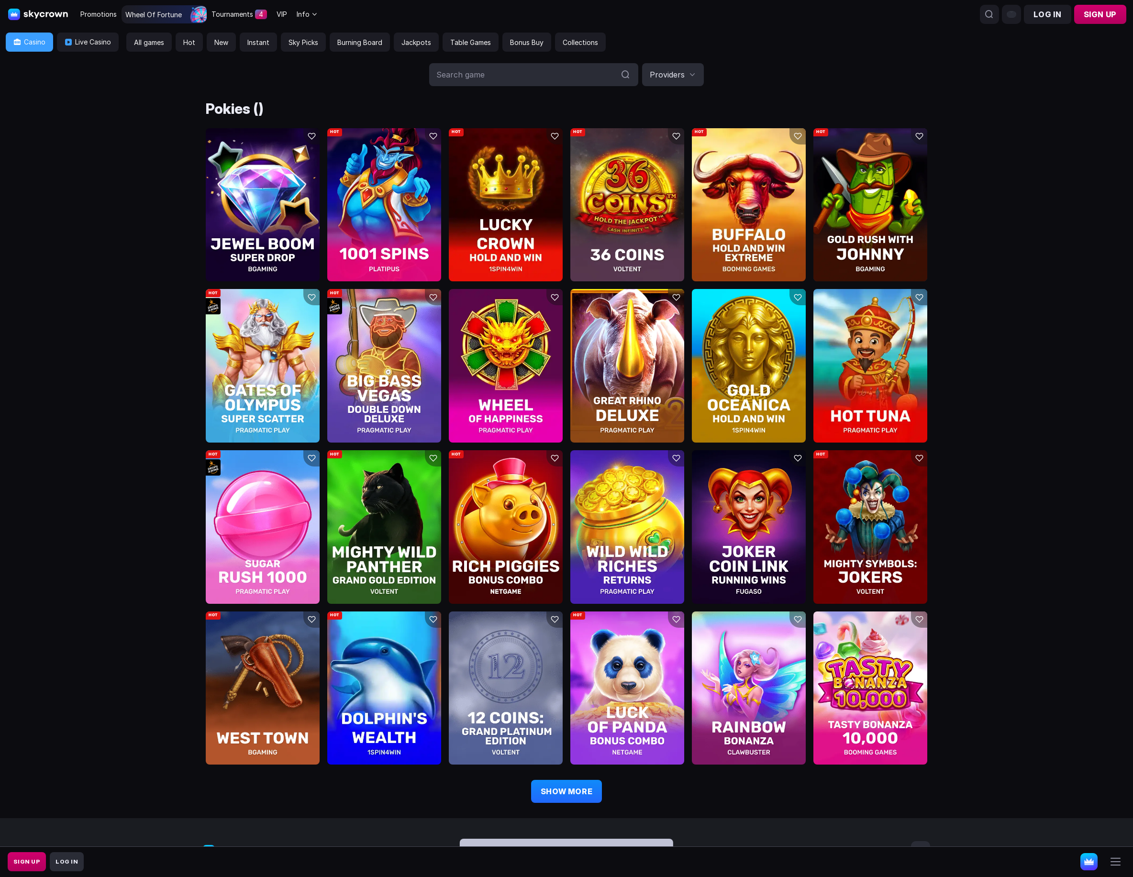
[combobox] (307, 14)
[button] (673, 74)
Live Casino (88, 42)
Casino (29, 42)
